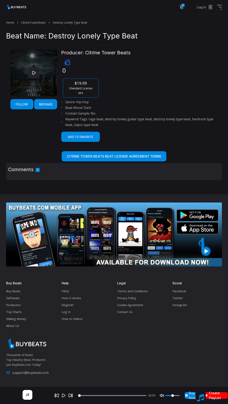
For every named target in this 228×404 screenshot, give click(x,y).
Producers (13, 305)
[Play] (63, 395)
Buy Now (190, 395)
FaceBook (179, 291)
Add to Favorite (80, 137)
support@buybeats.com (27, 372)
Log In (66, 312)
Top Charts (14, 312)
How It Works (71, 298)
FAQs (65, 291)
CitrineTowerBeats (33, 22)
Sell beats (13, 298)
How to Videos (72, 319)
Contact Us (125, 312)
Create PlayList (213, 395)
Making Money (16, 319)
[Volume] (172, 395)
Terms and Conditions (132, 291)
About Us (12, 326)
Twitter (177, 298)
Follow (22, 104)
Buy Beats (13, 291)
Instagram (179, 305)
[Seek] (112, 395)
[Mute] (161, 395)
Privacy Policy (126, 298)
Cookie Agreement (130, 305)
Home (10, 22)
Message (45, 104)
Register (68, 305)
